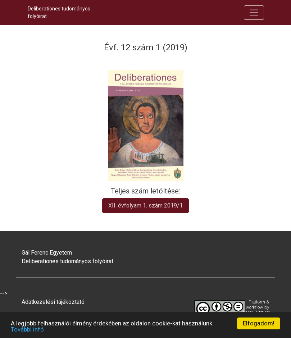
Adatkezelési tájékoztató (53, 301)
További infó (27, 329)
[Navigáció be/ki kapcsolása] (254, 12)
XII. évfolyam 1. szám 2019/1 (145, 205)
